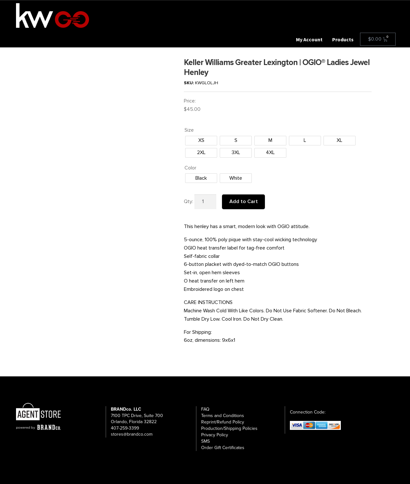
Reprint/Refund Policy (222, 422)
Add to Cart (243, 201)
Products (343, 39)
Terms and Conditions (222, 415)
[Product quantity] (205, 201)
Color (190, 168)
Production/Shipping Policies (229, 428)
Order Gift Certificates (222, 447)
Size (189, 130)
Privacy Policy (214, 435)
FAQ (205, 409)
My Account (309, 39)
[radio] (201, 140)
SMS (205, 441)
